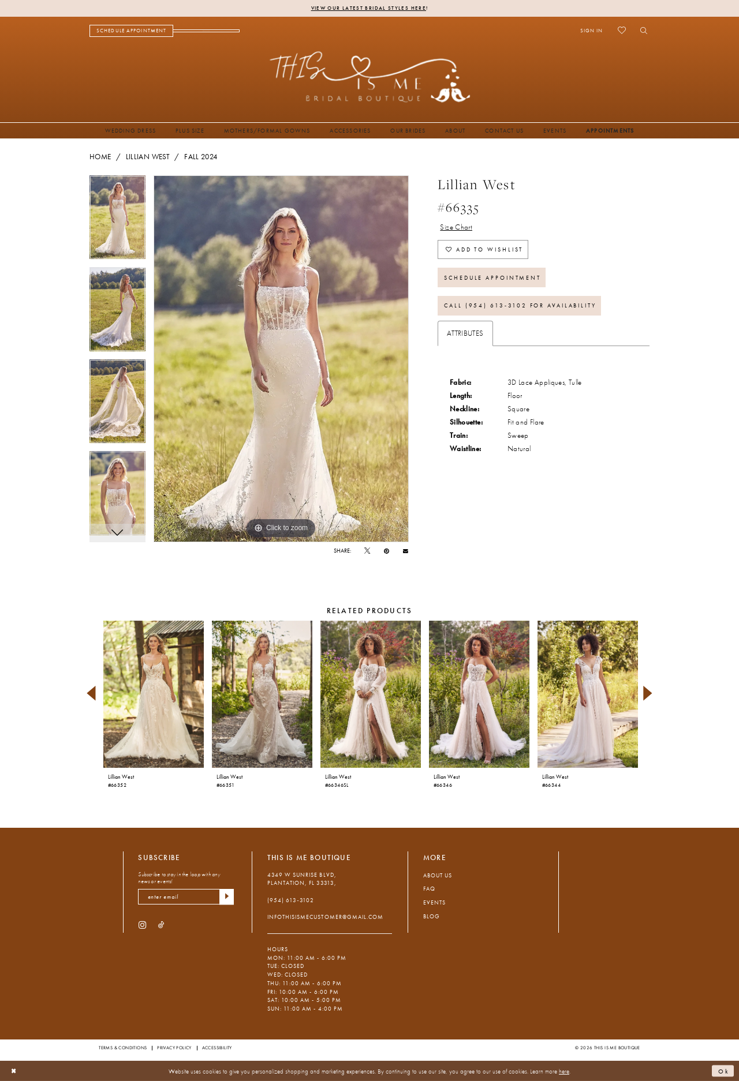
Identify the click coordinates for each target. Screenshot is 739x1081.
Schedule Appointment (492, 277)
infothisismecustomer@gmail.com (325, 917)
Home (100, 157)
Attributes (465, 333)
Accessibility (217, 1047)
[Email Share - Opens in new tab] (405, 550)
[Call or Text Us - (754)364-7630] (206, 31)
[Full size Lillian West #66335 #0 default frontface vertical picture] (281, 359)
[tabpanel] (117, 221)
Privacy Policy (174, 1047)
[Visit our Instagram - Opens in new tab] (142, 924)
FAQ (429, 888)
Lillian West (148, 157)
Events (434, 902)
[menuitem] (131, 31)
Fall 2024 (200, 157)
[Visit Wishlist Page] (621, 31)
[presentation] (153, 694)
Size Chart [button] (456, 227)
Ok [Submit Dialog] (724, 1071)
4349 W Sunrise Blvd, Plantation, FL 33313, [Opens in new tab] (302, 879)
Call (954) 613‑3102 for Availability (520, 305)
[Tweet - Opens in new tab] (367, 551)
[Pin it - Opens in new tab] (386, 551)
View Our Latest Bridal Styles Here (368, 8)
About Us (437, 875)
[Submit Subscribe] (226, 896)
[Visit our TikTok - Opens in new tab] (161, 924)
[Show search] (641, 30)
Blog (431, 916)
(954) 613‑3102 (290, 900)
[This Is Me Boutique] (370, 76)
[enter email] (186, 896)
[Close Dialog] (14, 1071)
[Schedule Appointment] (131, 31)
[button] (591, 30)
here (564, 1071)
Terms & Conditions (123, 1047)
